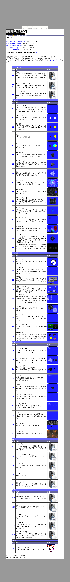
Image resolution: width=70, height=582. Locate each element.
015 (13, 238)
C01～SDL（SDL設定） (13, 49)
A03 (13, 280)
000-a (13, 75)
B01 (13, 350)
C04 (13, 475)
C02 (13, 456)
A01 (13, 261)
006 (13, 154)
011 (13, 201)
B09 (13, 424)
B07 (13, 406)
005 (13, 145)
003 (13, 127)
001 (13, 108)
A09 (13, 336)
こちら (37, 52)
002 (13, 117)
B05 (13, 387)
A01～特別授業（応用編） (14, 45)
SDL (13, 439)
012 (13, 210)
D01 (13, 548)
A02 (13, 270)
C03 (13, 465)
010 (13, 191)
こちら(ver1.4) (54, 60)
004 (13, 136)
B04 (13, 378)
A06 (13, 308)
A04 (13, 289)
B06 (13, 396)
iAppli (14, 540)
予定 (13, 489)
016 (13, 247)
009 (13, 182)
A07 (13, 317)
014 (13, 228)
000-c (13, 94)
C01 (13, 447)
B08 (13, 415)
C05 (13, 484)
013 (13, 219)
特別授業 (15, 253)
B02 (13, 359)
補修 (13, 342)
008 (13, 173)
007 (13, 164)
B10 (13, 433)
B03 (13, 369)
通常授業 (15, 100)
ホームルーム (16, 67)
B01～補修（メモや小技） (14, 47)
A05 (13, 298)
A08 (13, 327)
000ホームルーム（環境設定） (16, 41)
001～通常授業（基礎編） (14, 43)
